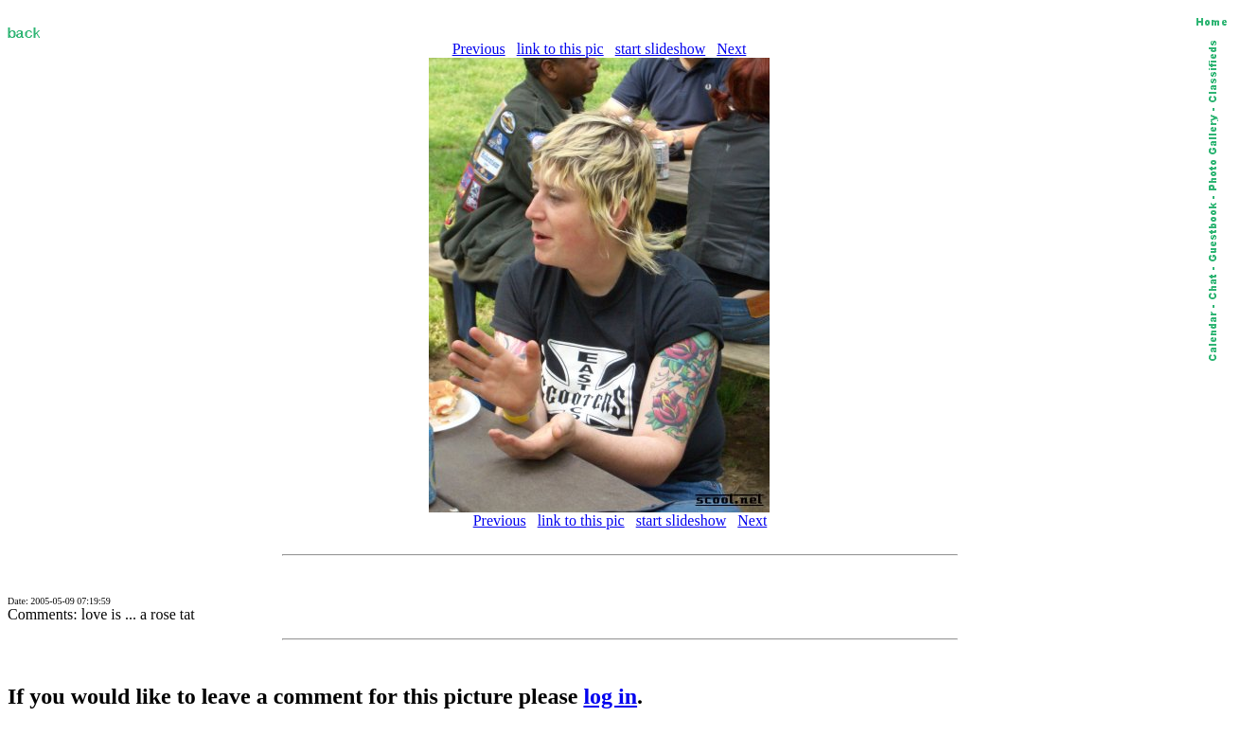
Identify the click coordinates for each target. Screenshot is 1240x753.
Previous (478, 49)
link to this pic (560, 49)
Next (731, 49)
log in (610, 696)
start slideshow (660, 49)
